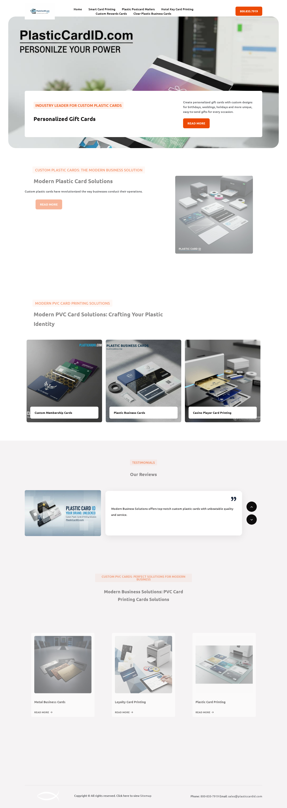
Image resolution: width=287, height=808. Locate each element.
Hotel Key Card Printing (177, 9)
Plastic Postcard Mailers (138, 9)
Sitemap (146, 795)
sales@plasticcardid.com (245, 796)
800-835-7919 (209, 796)
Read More (196, 123)
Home (78, 9)
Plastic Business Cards (129, 413)
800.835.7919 (249, 11)
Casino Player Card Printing (212, 413)
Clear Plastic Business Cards (152, 13)
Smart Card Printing (102, 9)
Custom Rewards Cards (111, 13)
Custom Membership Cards (53, 413)
